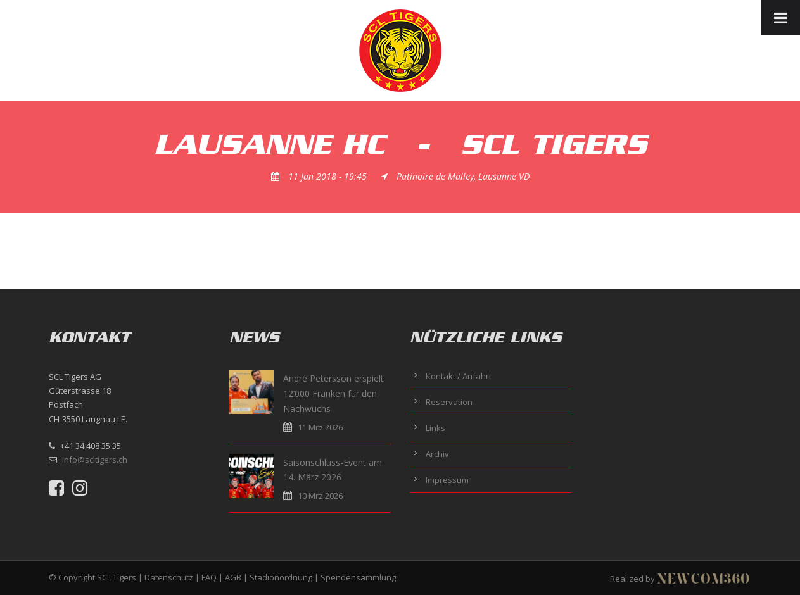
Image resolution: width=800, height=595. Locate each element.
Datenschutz (168, 577)
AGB (233, 577)
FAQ (209, 577)
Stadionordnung (281, 577)
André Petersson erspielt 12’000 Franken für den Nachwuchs (333, 393)
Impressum (447, 479)
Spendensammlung (358, 577)
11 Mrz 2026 (320, 427)
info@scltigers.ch (94, 459)
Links (435, 428)
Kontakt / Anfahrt (459, 376)
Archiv (437, 454)
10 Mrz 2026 (320, 495)
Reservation (449, 402)
